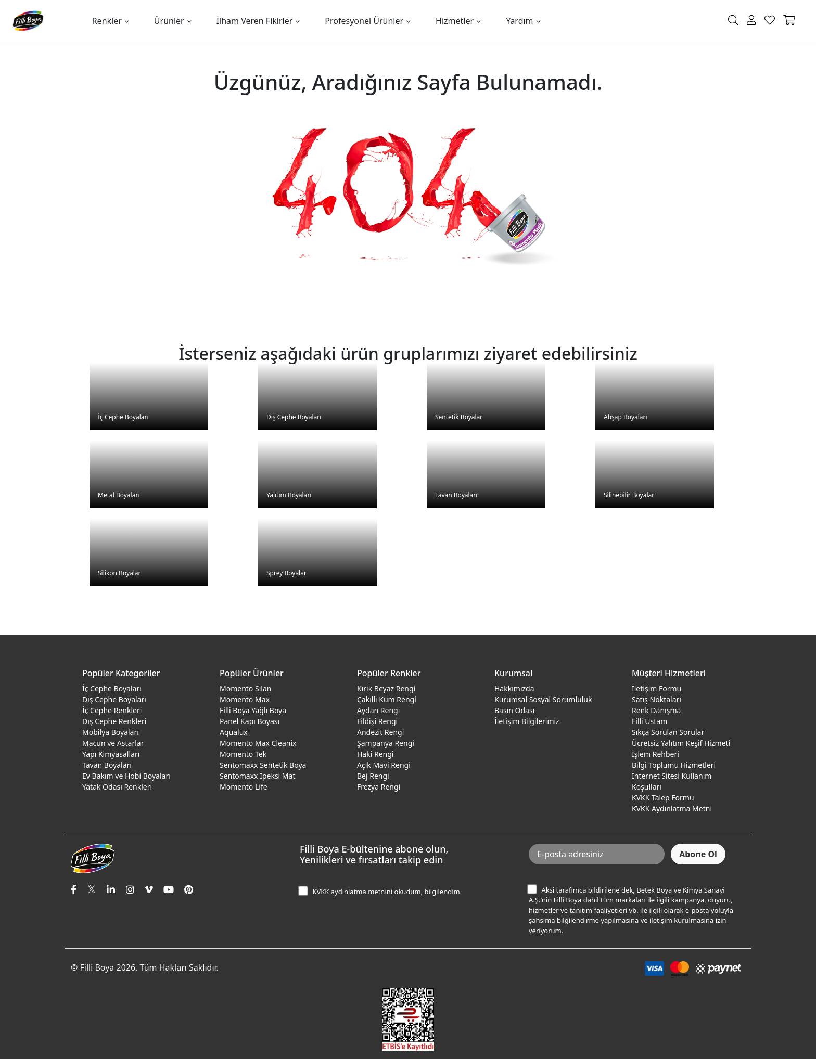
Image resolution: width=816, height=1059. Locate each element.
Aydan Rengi (378, 710)
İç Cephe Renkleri (112, 710)
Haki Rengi (375, 754)
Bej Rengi (373, 776)
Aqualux (234, 732)
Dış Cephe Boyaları (114, 699)
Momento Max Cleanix (258, 743)
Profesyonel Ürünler (364, 21)
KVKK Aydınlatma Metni (672, 808)
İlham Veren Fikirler (254, 21)
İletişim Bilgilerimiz (526, 721)
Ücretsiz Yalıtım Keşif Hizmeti (681, 743)
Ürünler (169, 21)
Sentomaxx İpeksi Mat (257, 776)
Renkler (107, 21)
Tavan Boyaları (107, 765)
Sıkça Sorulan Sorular (668, 732)
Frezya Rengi (378, 787)
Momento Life (243, 787)
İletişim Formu (656, 688)
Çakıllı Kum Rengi (386, 699)
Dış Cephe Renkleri (114, 721)
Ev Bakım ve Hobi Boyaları (126, 776)
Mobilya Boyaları (110, 732)
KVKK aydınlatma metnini (352, 891)
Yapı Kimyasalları (110, 754)
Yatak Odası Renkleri (117, 787)
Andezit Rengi (380, 732)
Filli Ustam (649, 721)
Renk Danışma (656, 710)
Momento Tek (243, 754)
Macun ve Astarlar (113, 743)
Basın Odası (514, 710)
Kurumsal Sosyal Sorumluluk (543, 699)
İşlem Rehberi (655, 754)
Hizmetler (455, 21)
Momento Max (245, 699)
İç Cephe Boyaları (112, 688)
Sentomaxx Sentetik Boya (263, 765)
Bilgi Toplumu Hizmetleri (674, 765)
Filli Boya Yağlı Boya (253, 710)
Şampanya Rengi (385, 743)
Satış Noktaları (656, 699)
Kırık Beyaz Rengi (386, 688)
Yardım (519, 21)
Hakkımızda (514, 688)
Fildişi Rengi (377, 721)
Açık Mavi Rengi (384, 765)
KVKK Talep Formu (663, 798)
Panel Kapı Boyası (249, 721)
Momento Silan (245, 688)
